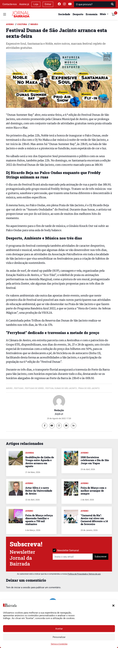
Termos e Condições (59, 644)
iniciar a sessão (22, 587)
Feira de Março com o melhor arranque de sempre (93, 490)
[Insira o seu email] (73, 557)
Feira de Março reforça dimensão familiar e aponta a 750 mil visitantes (39, 520)
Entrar (48, 4)
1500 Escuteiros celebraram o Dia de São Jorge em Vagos (95, 460)
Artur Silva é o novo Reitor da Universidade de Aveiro (38, 490)
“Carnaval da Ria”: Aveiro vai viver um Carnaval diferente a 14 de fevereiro (94, 520)
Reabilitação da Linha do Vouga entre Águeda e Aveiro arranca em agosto (39, 462)
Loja (35, 4)
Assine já (24, 4)
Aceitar (59, 628)
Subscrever (100, 556)
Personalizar (59, 637)
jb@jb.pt (59, 414)
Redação (59, 410)
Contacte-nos (9, 4)
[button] (113, 605)
